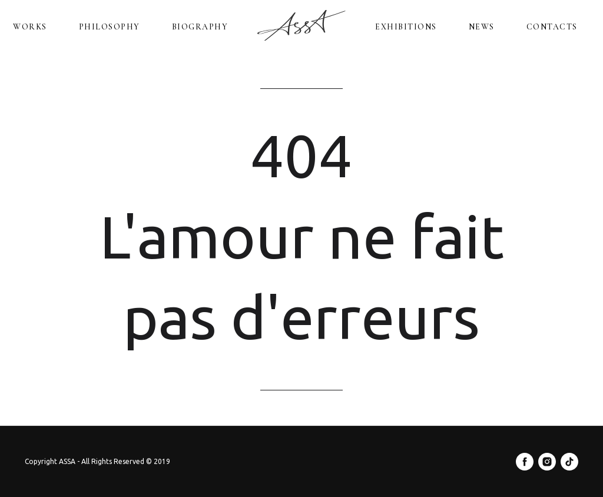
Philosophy (109, 27)
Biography (200, 27)
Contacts (552, 27)
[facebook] (525, 462)
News (482, 27)
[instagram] (547, 462)
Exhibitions (406, 27)
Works (30, 27)
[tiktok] (569, 462)
